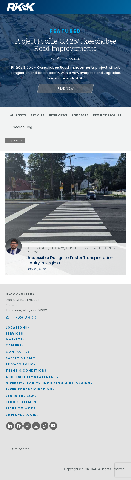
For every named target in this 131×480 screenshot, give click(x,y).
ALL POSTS (18, 115)
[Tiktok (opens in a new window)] (44, 426)
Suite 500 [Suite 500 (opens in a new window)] (13, 305)
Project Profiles (107, 115)
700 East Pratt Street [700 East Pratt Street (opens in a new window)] (22, 300)
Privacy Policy (21, 364)
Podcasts (80, 115)
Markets (14, 339)
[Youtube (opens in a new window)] (53, 426)
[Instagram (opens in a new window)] (36, 426)
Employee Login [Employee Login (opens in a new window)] (21, 415)
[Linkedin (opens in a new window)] (10, 426)
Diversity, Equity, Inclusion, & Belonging (48, 383)
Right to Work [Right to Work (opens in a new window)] (21, 408)
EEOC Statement (22, 402)
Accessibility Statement (31, 377)
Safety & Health (22, 358)
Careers (14, 345)
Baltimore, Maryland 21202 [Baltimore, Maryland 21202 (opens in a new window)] (26, 310)
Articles (37, 115)
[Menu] (119, 7)
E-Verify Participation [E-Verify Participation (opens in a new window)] (29, 389)
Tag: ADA (12, 140)
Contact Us (18, 352)
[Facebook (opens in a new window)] (18, 426)
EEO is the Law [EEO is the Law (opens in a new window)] (20, 396)
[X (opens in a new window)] (27, 426)
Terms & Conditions (26, 370)
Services (14, 333)
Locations (16, 327)
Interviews (58, 115)
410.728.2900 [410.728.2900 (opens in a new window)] (21, 317)
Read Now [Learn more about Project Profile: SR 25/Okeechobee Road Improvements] (66, 88)
